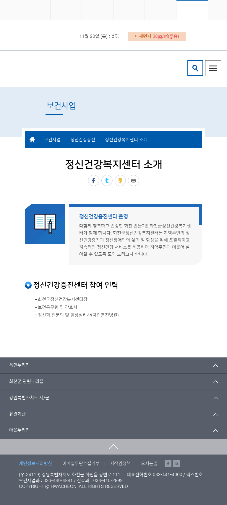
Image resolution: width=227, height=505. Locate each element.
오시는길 (149, 463)
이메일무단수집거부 (81, 463)
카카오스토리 (120, 180)
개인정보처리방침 (35, 463)
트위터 (107, 180)
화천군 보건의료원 (62, 68)
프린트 (133, 180)
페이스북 (93, 180)
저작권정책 (120, 463)
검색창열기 (195, 68)
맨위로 (113, 447)
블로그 (176, 463)
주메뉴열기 (213, 68)
